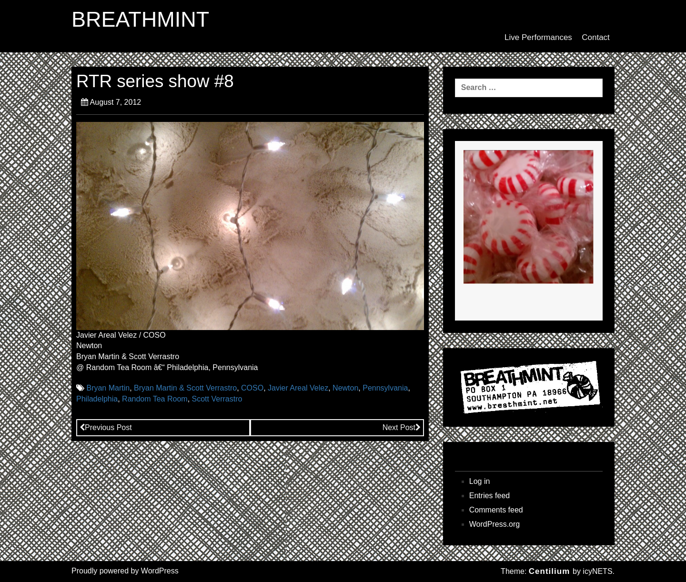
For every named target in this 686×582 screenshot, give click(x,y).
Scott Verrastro (217, 399)
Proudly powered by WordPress (125, 571)
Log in (479, 481)
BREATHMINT (140, 19)
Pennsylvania (385, 388)
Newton (345, 388)
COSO (252, 388)
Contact (596, 37)
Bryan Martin (108, 388)
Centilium (549, 571)
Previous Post (106, 427)
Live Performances (538, 37)
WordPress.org (494, 524)
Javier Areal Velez (298, 388)
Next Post (402, 427)
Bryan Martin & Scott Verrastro (185, 388)
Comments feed (496, 510)
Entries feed (489, 496)
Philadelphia (97, 399)
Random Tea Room (155, 399)
